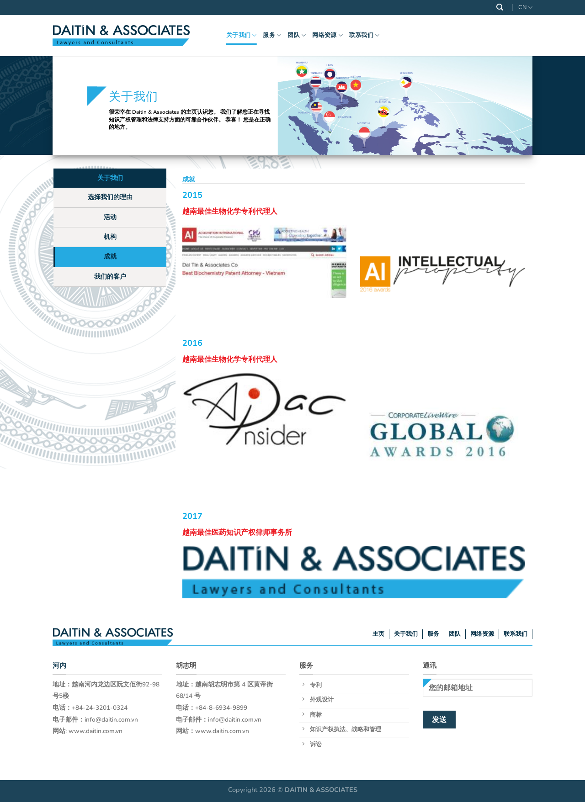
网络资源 (327, 35)
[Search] (500, 7)
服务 (272, 35)
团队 (296, 35)
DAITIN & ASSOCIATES (321, 789)
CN (525, 7)
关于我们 (241, 35)
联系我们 (364, 35)
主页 (378, 634)
